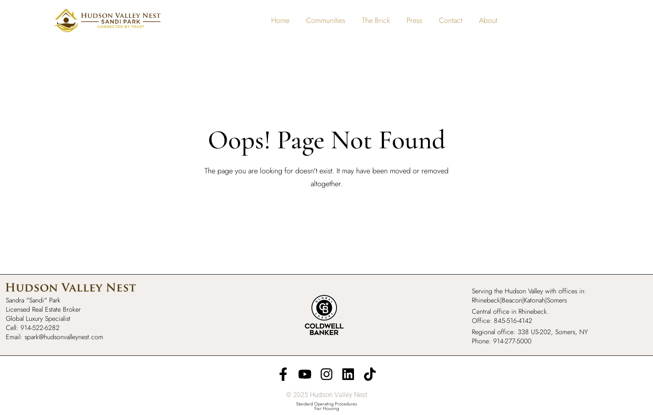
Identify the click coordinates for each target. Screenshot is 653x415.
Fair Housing (326, 408)
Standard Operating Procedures (326, 403)
